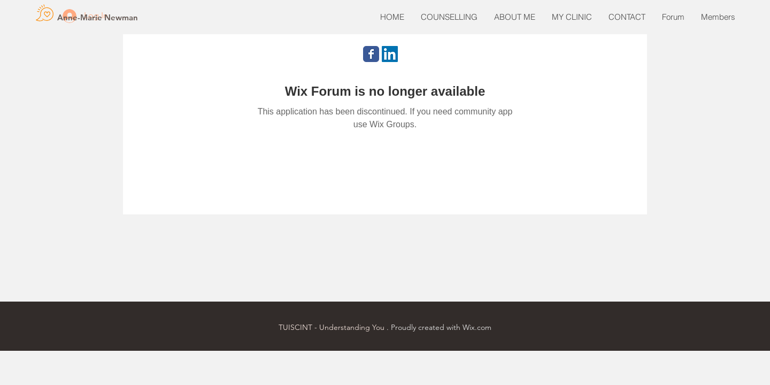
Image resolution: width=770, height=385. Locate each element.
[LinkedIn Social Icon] (390, 54)
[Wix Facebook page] (371, 54)
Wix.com (477, 327)
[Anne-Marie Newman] (97, 17)
